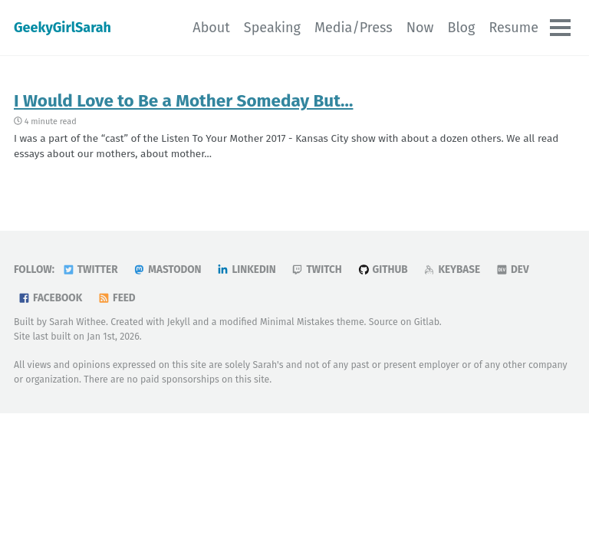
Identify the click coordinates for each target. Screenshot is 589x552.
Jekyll (178, 321)
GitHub (382, 269)
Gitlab (426, 321)
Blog (461, 27)
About (211, 27)
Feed (116, 297)
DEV (512, 269)
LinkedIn (245, 269)
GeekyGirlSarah (62, 27)
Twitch (316, 269)
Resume (513, 27)
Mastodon (167, 269)
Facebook (50, 297)
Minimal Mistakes (297, 321)
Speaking (272, 27)
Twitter (90, 269)
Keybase (451, 269)
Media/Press (353, 27)
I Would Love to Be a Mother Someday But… (183, 100)
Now (420, 27)
